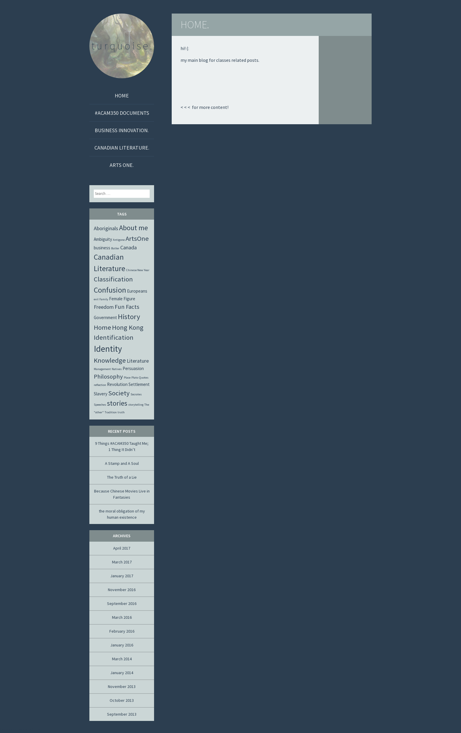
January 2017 (121, 575)
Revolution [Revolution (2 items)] (117, 384)
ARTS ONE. (122, 165)
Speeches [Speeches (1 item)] (100, 405)
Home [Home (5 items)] (102, 327)
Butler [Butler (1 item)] (115, 248)
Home (122, 95)
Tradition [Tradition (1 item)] (111, 412)
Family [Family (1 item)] (103, 299)
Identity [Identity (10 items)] (108, 348)
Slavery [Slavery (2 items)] (100, 394)
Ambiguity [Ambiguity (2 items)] (103, 239)
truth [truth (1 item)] (121, 412)
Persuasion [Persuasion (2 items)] (133, 368)
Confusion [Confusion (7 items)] (110, 290)
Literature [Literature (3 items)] (138, 360)
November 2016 (122, 589)
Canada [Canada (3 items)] (128, 247)
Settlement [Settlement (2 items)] (139, 384)
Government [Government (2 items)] (105, 317)
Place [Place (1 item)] (127, 377)
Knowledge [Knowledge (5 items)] (110, 360)
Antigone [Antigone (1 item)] (119, 240)
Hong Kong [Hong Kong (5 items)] (127, 327)
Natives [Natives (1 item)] (117, 369)
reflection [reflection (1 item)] (100, 385)
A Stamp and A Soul (122, 463)
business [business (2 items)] (102, 248)
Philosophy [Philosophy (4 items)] (108, 376)
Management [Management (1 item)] (102, 369)
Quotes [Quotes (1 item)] (143, 377)
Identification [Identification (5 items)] (113, 337)
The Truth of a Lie (122, 477)
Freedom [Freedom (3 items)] (104, 307)
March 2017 (122, 562)
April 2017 (121, 548)
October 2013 (122, 700)
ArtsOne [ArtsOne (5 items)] (137, 238)
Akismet (36, 728)
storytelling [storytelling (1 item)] (135, 405)
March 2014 (122, 658)
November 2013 (122, 686)
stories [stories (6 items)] (117, 403)
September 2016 (121, 603)
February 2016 (121, 631)
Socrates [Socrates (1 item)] (136, 394)
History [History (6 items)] (129, 316)
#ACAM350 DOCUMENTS (122, 113)
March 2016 (122, 617)
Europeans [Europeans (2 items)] (137, 291)
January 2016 (121, 645)
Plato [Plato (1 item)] (134, 377)
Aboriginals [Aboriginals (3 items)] (106, 228)
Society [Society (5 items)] (119, 393)
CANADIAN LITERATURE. (121, 147)
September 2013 (121, 714)
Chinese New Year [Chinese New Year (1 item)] (137, 270)
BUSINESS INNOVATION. (122, 130)
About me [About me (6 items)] (133, 227)
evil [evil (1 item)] (96, 299)
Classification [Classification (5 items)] (113, 279)
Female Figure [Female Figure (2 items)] (122, 298)
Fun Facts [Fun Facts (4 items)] (127, 307)
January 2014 (121, 672)
